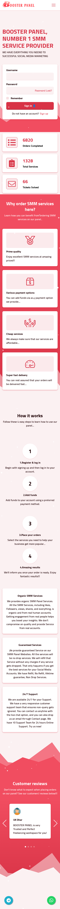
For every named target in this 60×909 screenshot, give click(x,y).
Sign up (44, 113)
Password (11, 84)
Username (11, 70)
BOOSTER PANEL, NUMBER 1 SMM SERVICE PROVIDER (27, 38)
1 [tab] (25, 846)
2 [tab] (28, 846)
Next (55, 823)
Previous (5, 823)
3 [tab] (31, 846)
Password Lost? (43, 90)
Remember (17, 98)
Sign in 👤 (30, 105)
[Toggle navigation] (53, 5)
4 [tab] (34, 846)
